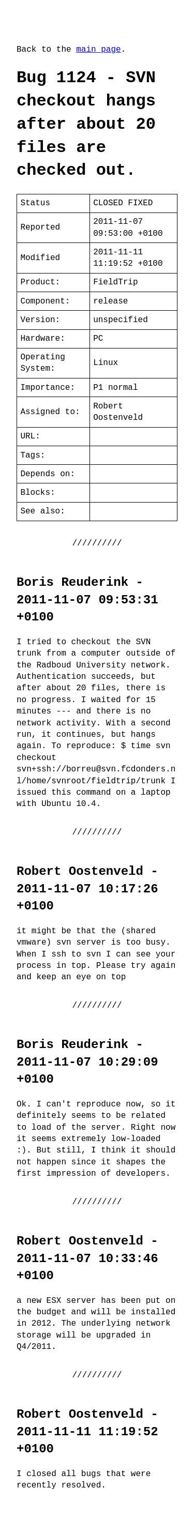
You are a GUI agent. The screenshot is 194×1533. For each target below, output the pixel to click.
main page (98, 49)
